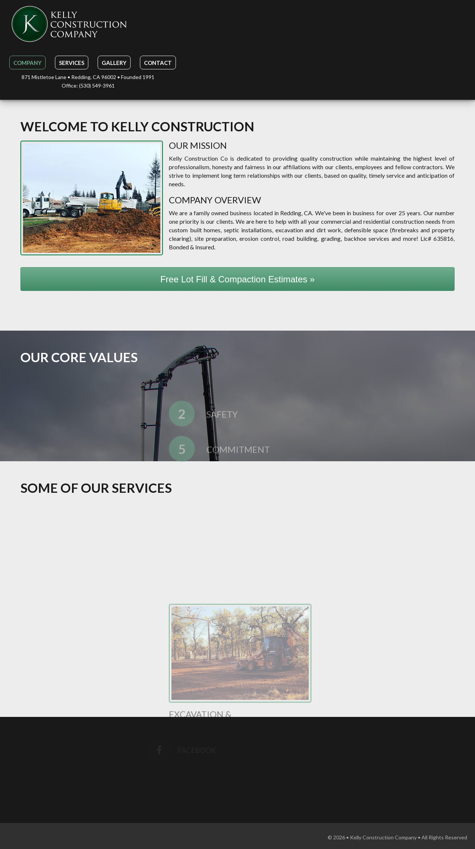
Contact (158, 62)
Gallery (114, 62)
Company (27, 62)
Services (71, 62)
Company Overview (215, 199)
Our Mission (198, 145)
